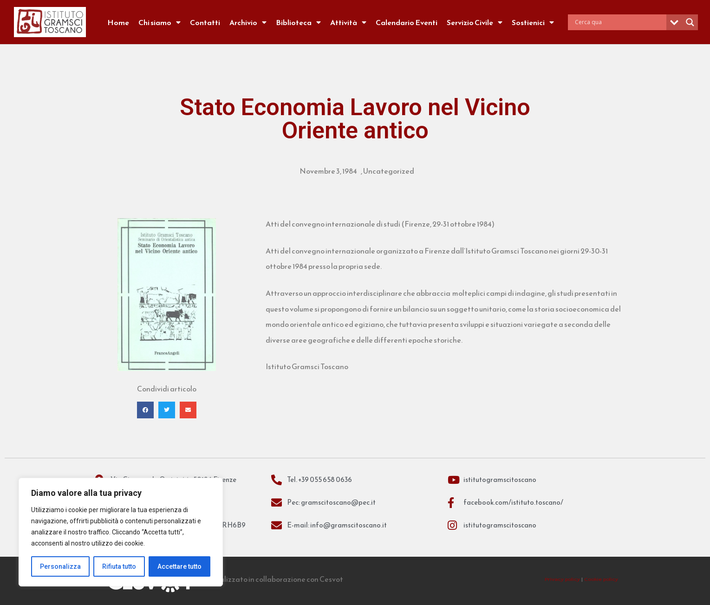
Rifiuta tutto (119, 566)
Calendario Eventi (406, 22)
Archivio (248, 22)
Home (118, 22)
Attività (348, 22)
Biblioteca (298, 22)
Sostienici (533, 22)
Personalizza (60, 566)
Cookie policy (601, 579)
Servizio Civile (474, 22)
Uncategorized (388, 170)
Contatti (205, 22)
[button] (145, 410)
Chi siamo (159, 22)
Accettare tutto (179, 566)
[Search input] (619, 22)
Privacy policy (562, 579)
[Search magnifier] (690, 22)
